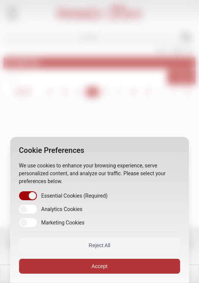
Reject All (99, 245)
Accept (99, 266)
